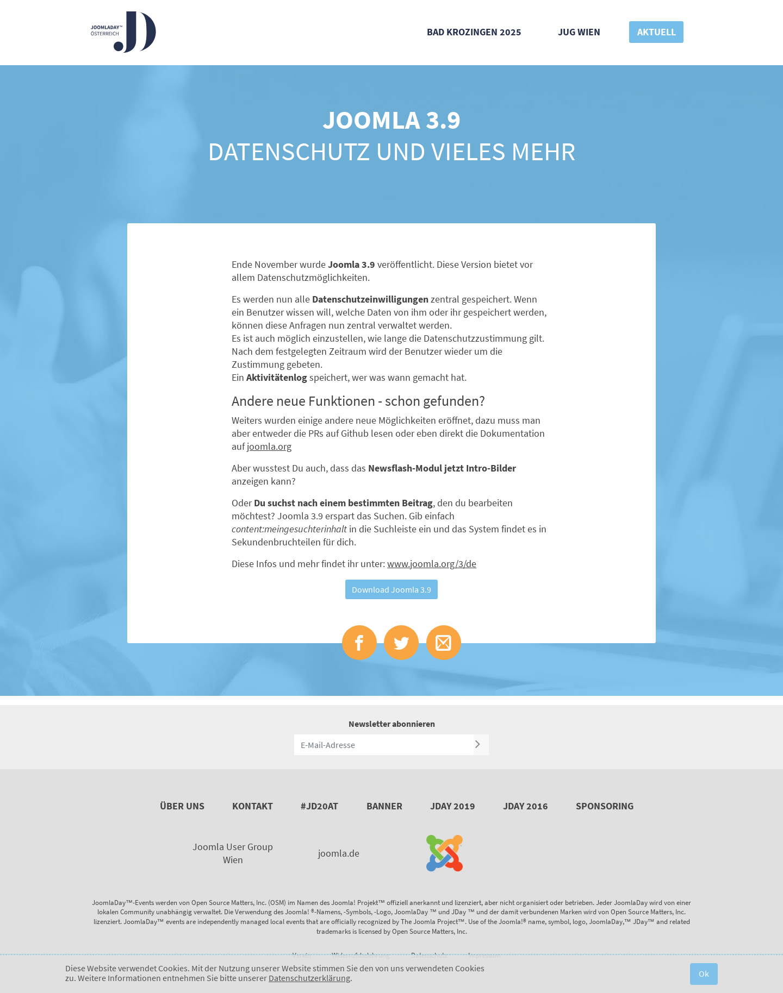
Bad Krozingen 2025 (474, 32)
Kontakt (252, 806)
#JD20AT (319, 806)
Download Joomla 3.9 (391, 589)
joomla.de (338, 853)
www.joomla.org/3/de (431, 563)
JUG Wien (579, 32)
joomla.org (269, 446)
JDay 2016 (525, 806)
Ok (704, 973)
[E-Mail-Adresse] (384, 744)
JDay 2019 (452, 806)
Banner (384, 806)
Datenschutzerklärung (309, 977)
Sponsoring (604, 806)
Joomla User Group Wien (232, 853)
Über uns (182, 806)
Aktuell (656, 32)
